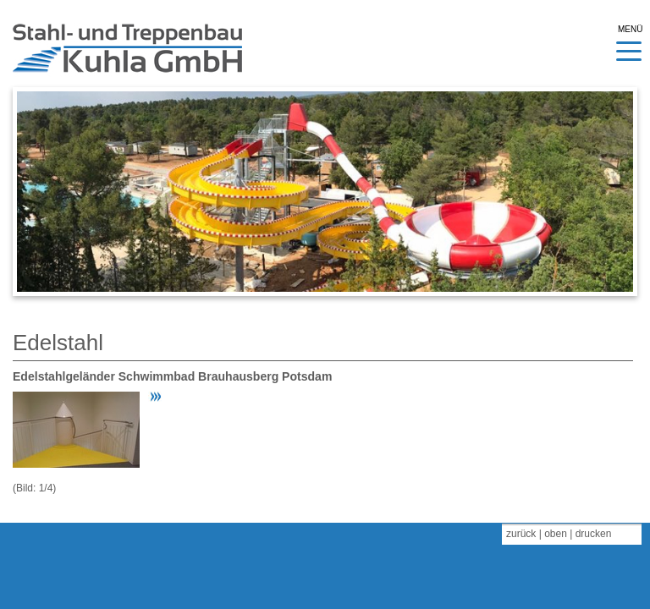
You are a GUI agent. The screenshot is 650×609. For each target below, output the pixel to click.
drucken (594, 534)
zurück (521, 534)
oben (555, 534)
